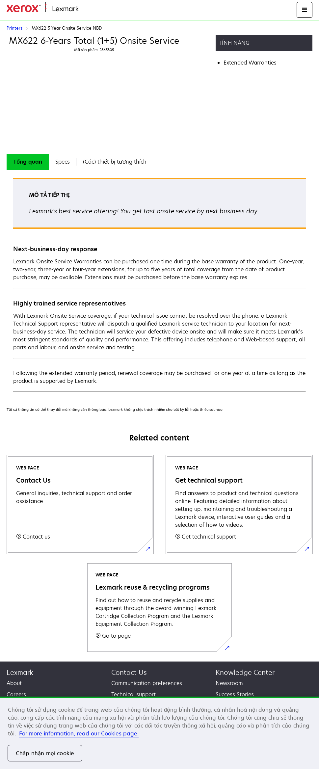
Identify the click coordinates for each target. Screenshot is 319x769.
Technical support (133, 694)
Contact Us (129, 672)
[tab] (28, 162)
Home (85, 9)
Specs (62, 161)
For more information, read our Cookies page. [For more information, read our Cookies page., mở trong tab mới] (79, 733)
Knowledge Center (245, 672)
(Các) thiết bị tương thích (114, 161)
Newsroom (229, 683)
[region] (159, 733)
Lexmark (20, 672)
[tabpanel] (159, 284)
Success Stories (235, 694)
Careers (16, 694)
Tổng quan (27, 161)
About (14, 683)
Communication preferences (146, 683)
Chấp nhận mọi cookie (45, 753)
